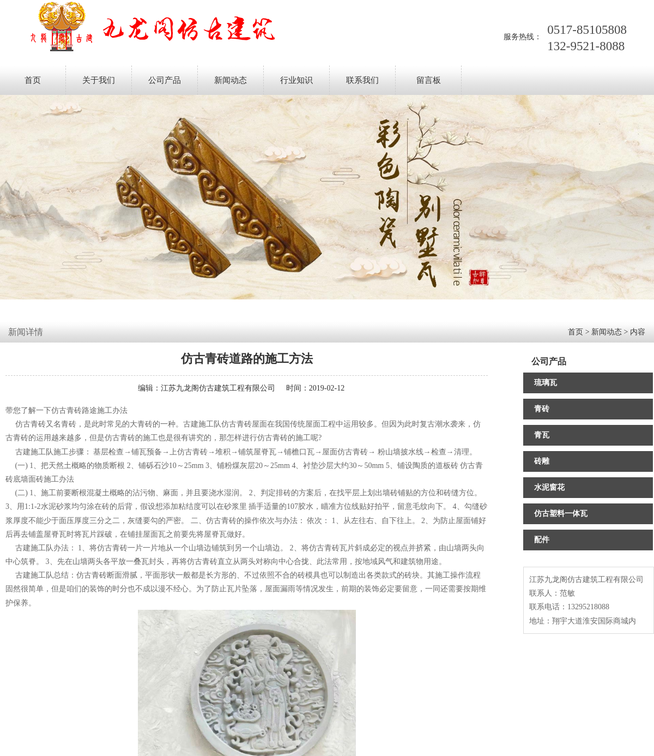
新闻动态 (230, 80)
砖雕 (541, 461)
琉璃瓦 (545, 383)
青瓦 (541, 435)
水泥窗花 (549, 487)
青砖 (541, 409)
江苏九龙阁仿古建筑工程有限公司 (218, 388)
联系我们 (362, 80)
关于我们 (98, 80)
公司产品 (164, 80)
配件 (541, 540)
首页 (33, 80)
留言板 (428, 80)
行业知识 (296, 80)
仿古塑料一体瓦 (561, 513)
